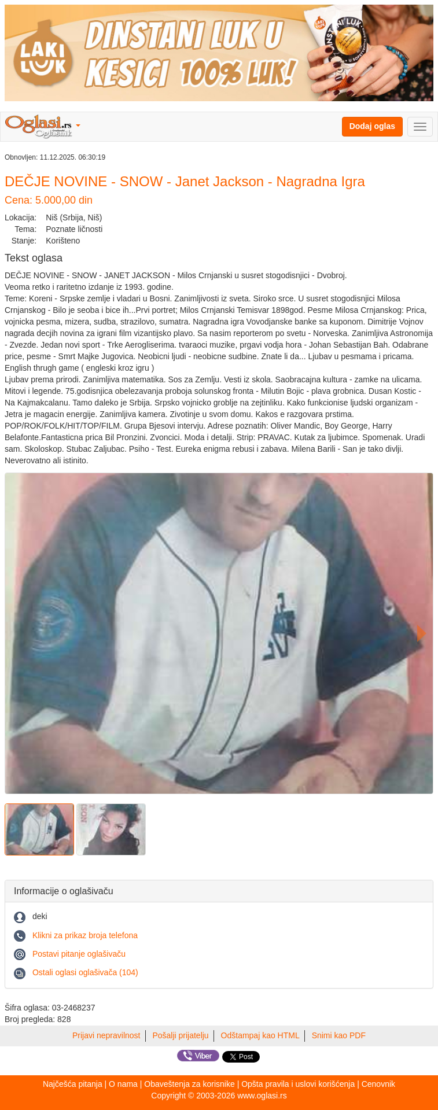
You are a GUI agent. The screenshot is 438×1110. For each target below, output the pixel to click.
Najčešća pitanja (72, 1084)
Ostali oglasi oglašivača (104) (85, 972)
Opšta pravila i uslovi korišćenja (298, 1084)
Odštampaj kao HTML (260, 1035)
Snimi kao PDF (339, 1035)
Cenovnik (378, 1084)
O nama (123, 1084)
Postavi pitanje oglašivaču (79, 953)
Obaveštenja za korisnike (189, 1084)
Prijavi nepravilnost (106, 1035)
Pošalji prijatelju (180, 1035)
